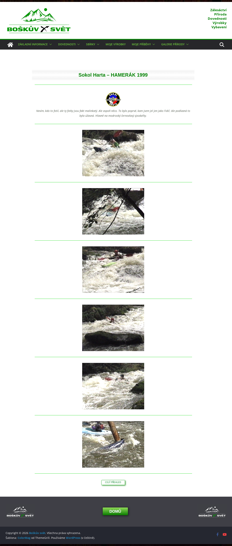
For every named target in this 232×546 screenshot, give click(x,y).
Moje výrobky (116, 44)
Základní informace (33, 44)
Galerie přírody (173, 44)
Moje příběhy (141, 44)
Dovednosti (67, 44)
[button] (50, 44)
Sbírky (90, 44)
